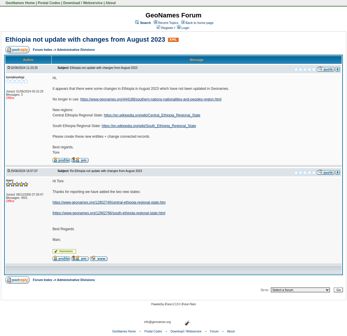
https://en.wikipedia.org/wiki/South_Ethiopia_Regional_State (149, 126)
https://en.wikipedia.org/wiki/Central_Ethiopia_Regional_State (152, 115)
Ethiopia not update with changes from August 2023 (85, 39)
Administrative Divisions (76, 49)
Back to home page (200, 23)
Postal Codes (49, 3)
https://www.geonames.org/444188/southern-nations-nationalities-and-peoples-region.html (150, 99)
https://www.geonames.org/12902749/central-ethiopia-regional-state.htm (109, 202)
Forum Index (43, 49)
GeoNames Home (19, 3)
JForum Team (188, 304)
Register (165, 28)
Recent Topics (168, 23)
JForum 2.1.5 (171, 304)
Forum (214, 331)
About (111, 3)
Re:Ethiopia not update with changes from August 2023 (106, 171)
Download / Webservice (83, 3)
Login (183, 28)
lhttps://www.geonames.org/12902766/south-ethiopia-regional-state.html (109, 213)
